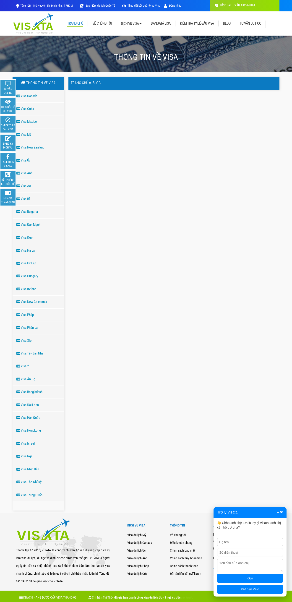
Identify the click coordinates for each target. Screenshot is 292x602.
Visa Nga (24, 456)
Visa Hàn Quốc (28, 418)
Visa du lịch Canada (139, 543)
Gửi (250, 578)
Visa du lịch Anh (137, 558)
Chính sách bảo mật (182, 550)
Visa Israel (25, 443)
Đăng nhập (172, 5)
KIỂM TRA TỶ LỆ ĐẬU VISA (197, 23)
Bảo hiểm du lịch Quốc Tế (100, 5)
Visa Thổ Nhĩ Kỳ (29, 482)
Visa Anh (24, 173)
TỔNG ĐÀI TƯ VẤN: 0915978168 (235, 5)
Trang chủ (79, 83)
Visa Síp (23, 341)
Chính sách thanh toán (184, 566)
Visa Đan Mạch (28, 225)
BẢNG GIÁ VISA (160, 23)
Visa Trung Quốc (29, 495)
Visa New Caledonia (31, 302)
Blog (97, 83)
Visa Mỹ (23, 135)
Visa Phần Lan (27, 328)
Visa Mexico (26, 122)
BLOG (226, 23)
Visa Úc (23, 160)
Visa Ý (22, 366)
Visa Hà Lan (26, 250)
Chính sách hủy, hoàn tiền (186, 558)
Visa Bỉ (23, 199)
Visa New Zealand (30, 147)
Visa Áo (23, 186)
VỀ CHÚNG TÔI (102, 23)
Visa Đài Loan (27, 405)
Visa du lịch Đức (137, 574)
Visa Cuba (25, 109)
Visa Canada (26, 96)
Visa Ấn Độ (25, 379)
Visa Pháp (25, 315)
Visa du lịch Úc (136, 550)
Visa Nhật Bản (27, 469)
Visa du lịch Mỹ (136, 535)
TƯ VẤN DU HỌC (250, 23)
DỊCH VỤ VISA (131, 24)
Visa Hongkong (28, 430)
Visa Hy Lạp (26, 263)
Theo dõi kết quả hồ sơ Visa (144, 5)
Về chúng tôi (178, 535)
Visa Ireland (26, 289)
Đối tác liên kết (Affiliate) (185, 574)
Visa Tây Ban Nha (29, 353)
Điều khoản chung (181, 543)
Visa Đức (24, 237)
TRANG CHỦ (75, 24)
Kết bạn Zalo (250, 589)
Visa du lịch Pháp (138, 566)
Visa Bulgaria (27, 212)
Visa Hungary (27, 276)
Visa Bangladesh (29, 392)
